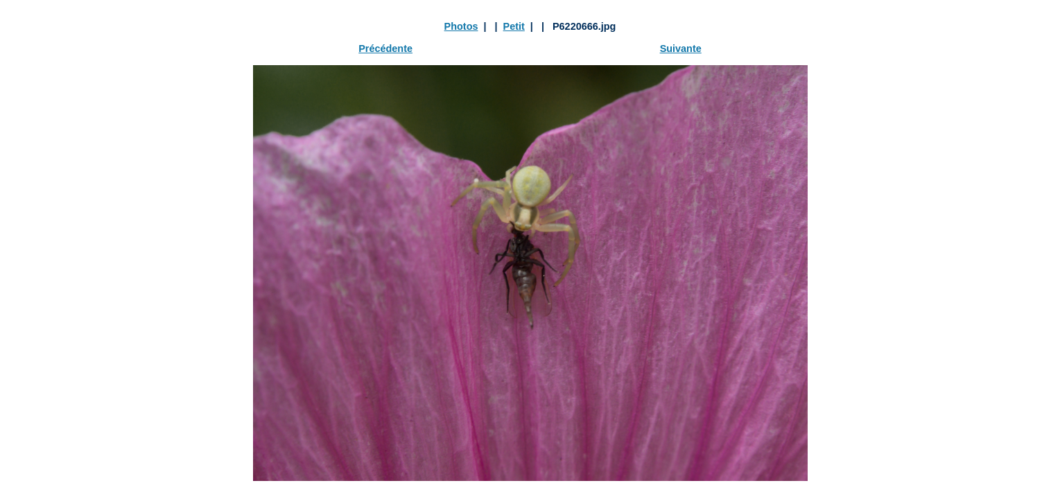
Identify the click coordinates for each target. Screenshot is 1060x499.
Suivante (681, 48)
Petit (514, 26)
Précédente (385, 48)
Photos (461, 26)
